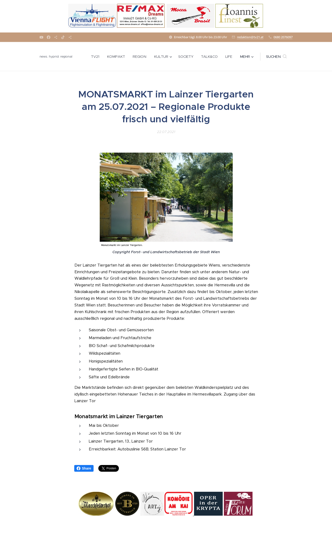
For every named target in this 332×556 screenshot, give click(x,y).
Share (84, 468)
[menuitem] (96, 57)
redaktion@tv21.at (250, 37)
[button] (276, 57)
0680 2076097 (283, 37)
